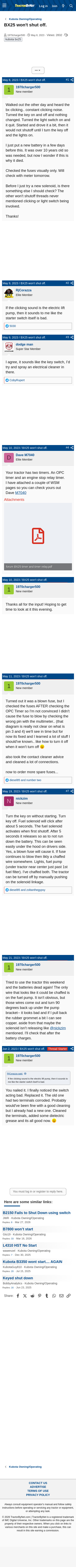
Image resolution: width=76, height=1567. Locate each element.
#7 (67, 791)
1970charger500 (16, 35)
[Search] (71, 5)
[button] (4, 5)
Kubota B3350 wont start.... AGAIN (32, 1262)
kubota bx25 (13, 39)
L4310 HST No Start (20, 1245)
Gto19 (7, 1234)
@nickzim (58, 1028)
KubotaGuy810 (12, 1267)
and (25, 780)
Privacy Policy (38, 1494)
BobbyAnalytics (12, 1283)
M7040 (20, 493)
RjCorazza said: (15, 1073)
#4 (67, 447)
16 (12, 1287)
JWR (6, 1218)
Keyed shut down (18, 1278)
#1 (67, 79)
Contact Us (38, 1483)
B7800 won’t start (18, 1229)
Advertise (38, 1486)
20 (12, 1271)
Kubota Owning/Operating (27, 1218)
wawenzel (9, 1250)
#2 (67, 282)
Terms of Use (38, 1490)
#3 (67, 337)
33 (12, 1238)
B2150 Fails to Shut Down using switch (37, 1213)
